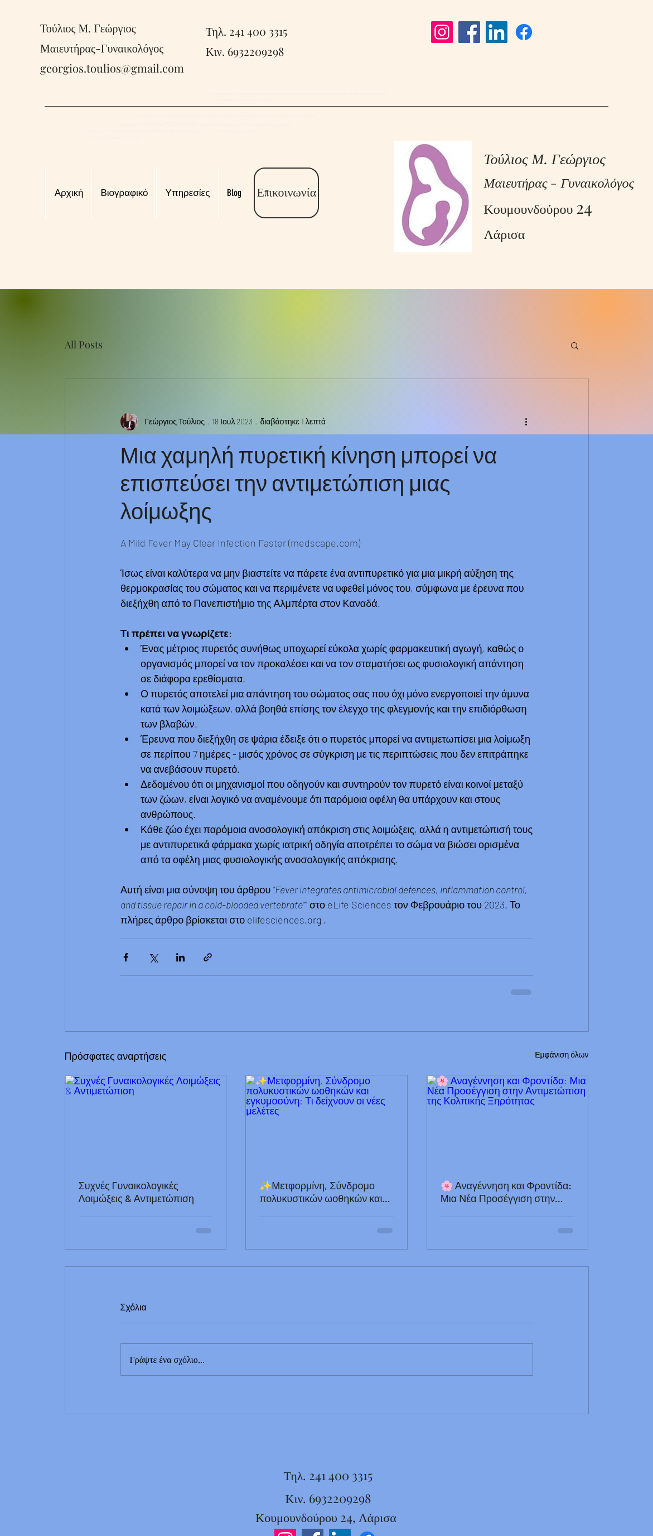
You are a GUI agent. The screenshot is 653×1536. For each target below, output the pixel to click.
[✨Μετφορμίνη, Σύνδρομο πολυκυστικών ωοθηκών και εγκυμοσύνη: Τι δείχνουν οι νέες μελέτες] (326, 1120)
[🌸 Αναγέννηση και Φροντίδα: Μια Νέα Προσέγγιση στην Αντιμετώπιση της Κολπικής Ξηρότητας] (507, 1120)
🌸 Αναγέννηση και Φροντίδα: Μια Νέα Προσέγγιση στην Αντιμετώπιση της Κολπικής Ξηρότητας (506, 1192)
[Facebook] (469, 32)
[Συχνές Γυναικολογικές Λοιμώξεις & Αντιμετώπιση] (145, 1120)
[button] (574, 345)
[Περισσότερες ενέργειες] (526, 421)
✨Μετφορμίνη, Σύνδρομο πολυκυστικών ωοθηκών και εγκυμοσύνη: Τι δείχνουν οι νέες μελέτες (320, 1192)
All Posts (84, 344)
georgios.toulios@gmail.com (112, 67)
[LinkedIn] (496, 32)
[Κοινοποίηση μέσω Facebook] (125, 957)
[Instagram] (442, 32)
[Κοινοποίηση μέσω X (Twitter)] (153, 957)
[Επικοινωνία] (286, 193)
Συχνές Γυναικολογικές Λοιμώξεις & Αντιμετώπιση (137, 1191)
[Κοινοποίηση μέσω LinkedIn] (180, 957)
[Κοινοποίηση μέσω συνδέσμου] (207, 957)
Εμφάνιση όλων (561, 1054)
